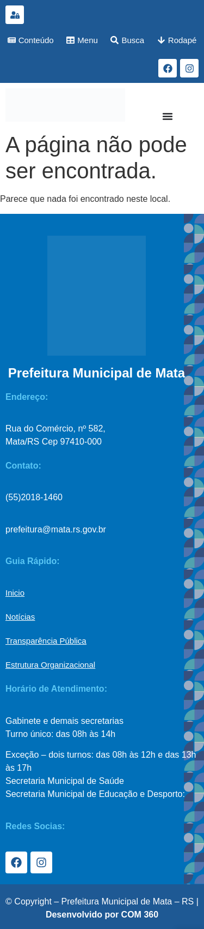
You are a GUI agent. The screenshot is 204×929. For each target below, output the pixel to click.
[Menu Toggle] (167, 116)
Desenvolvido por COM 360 (102, 914)
